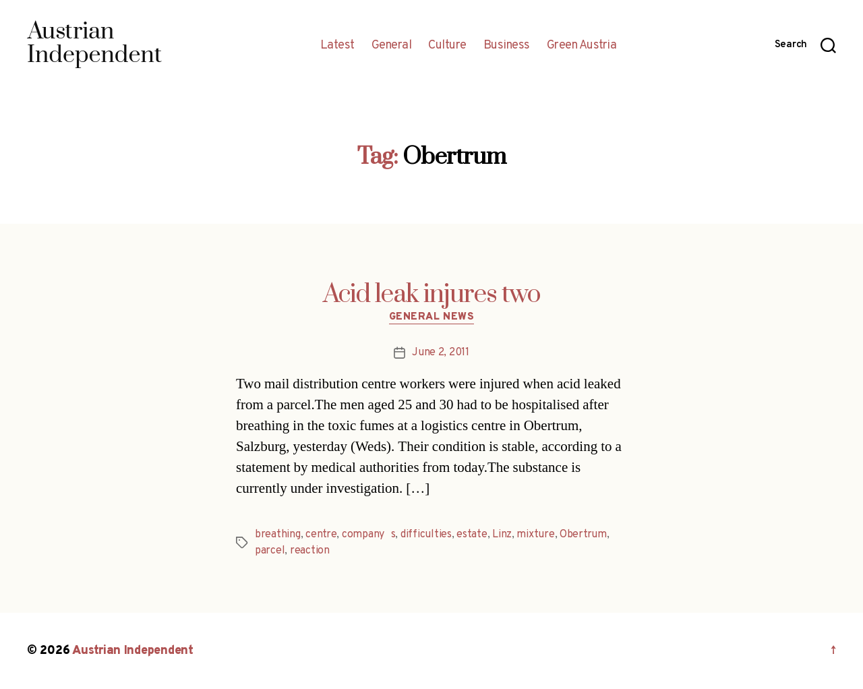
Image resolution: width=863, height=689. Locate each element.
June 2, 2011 (440, 352)
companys (369, 534)
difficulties (426, 534)
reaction (310, 551)
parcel (270, 551)
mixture (535, 534)
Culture (447, 45)
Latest (337, 45)
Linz (502, 534)
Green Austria (582, 45)
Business (506, 45)
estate (471, 534)
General (391, 45)
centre (320, 534)
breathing (278, 534)
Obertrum (583, 534)
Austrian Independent (133, 651)
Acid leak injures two (432, 294)
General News (432, 317)
